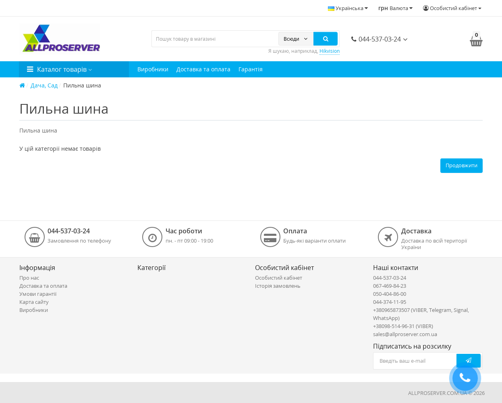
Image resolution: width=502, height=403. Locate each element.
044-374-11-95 (389, 301)
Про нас (29, 277)
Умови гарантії (37, 293)
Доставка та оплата (203, 69)
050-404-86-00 (389, 293)
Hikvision (329, 51)
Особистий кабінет (278, 277)
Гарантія (251, 69)
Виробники (152, 69)
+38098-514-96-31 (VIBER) (403, 326)
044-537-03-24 (376, 39)
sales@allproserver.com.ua (405, 334)
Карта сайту (34, 301)
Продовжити (461, 165)
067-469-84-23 (389, 285)
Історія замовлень (278, 285)
